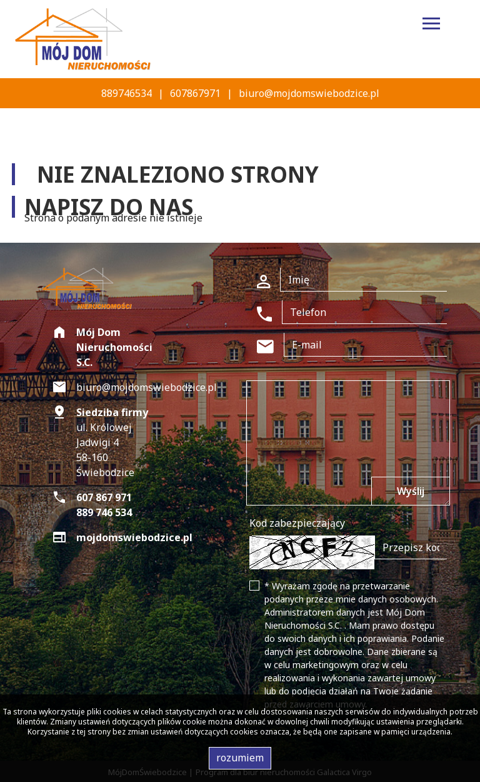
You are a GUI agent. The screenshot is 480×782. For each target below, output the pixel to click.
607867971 (195, 93)
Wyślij (410, 491)
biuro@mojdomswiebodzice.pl (309, 93)
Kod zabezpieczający (297, 523)
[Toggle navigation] (431, 25)
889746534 (126, 93)
